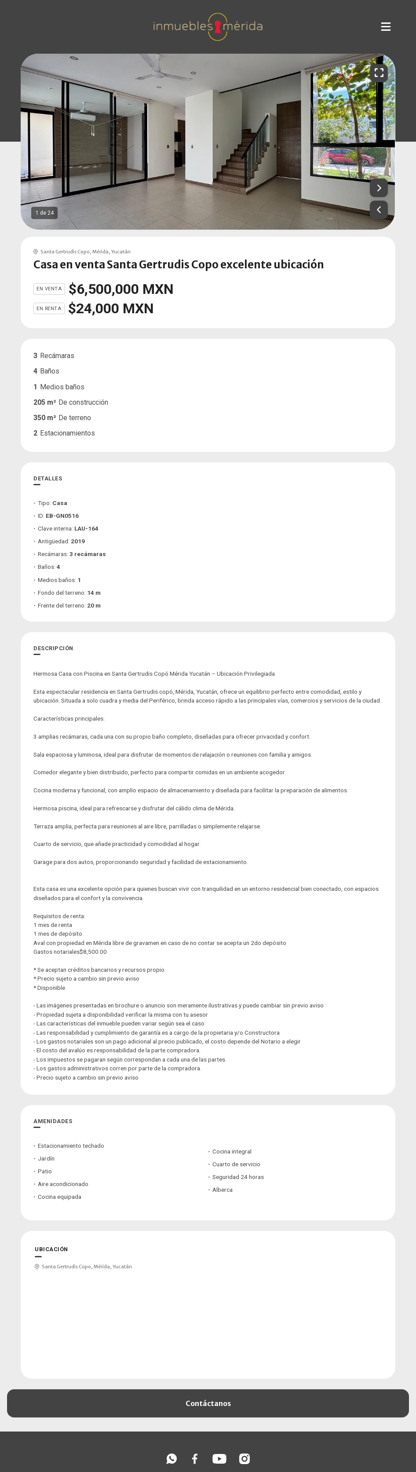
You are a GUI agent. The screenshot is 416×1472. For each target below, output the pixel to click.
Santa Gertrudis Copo (65, 252)
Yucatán (121, 252)
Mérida (100, 252)
